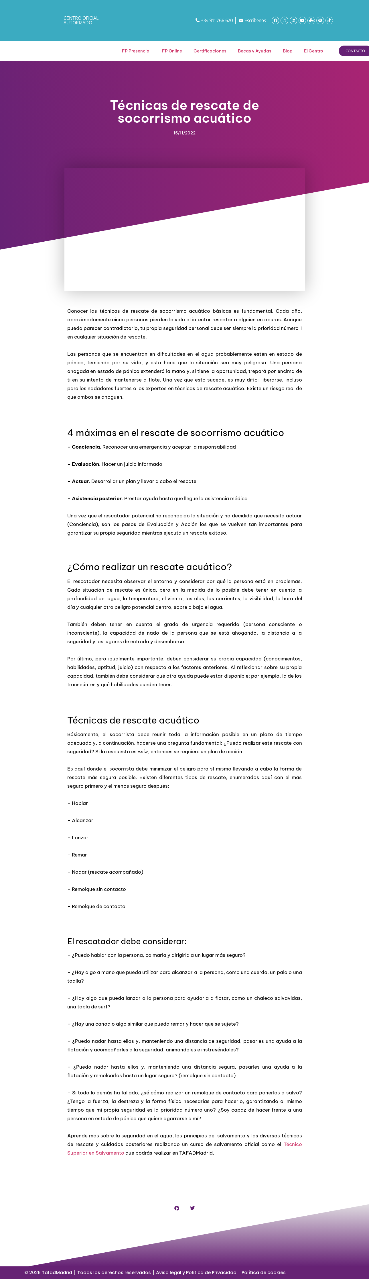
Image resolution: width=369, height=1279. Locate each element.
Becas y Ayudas (254, 51)
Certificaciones (210, 51)
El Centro (313, 51)
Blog (288, 51)
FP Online (172, 51)
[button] (176, 1208)
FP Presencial (136, 51)
